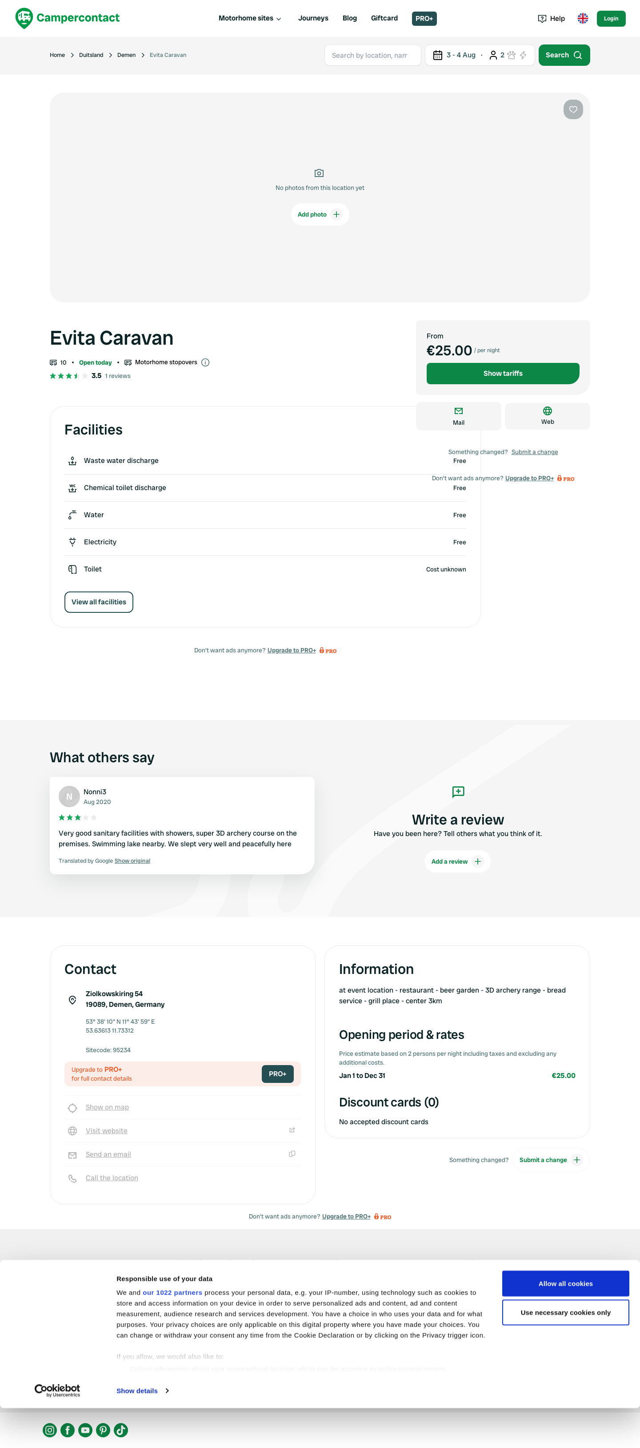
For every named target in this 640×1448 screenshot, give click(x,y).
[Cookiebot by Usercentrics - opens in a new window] (57, 1430)
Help (551, 18)
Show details (137, 1430)
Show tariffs (503, 373)
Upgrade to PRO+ (292, 650)
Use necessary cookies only (566, 1352)
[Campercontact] (67, 18)
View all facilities (99, 602)
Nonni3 (95, 791)
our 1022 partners (172, 1332)
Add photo (320, 214)
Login (611, 18)
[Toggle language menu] (582, 18)
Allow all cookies (566, 1323)
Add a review (458, 861)
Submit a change (535, 452)
